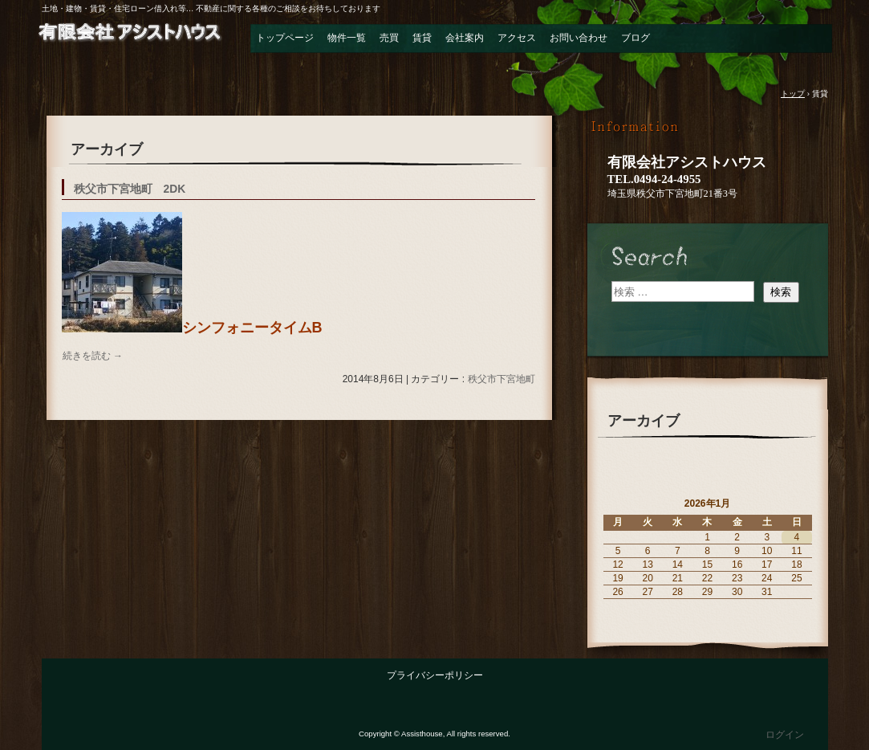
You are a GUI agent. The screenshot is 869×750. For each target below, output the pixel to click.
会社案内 (464, 37)
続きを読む (93, 355)
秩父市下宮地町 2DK (130, 189)
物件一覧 (346, 37)
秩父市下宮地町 (501, 379)
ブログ (635, 37)
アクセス (516, 37)
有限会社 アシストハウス (130, 43)
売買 (389, 37)
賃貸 (422, 37)
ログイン (784, 734)
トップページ (285, 37)
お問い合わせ (578, 37)
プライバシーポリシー (435, 675)
